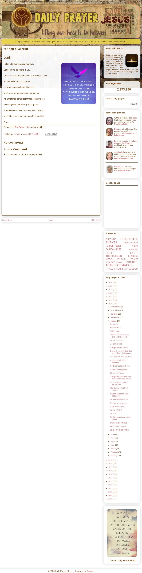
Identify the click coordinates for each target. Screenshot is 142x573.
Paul (116, 141)
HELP (109, 253)
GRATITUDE (114, 246)
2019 (110, 460)
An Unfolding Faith (124, 123)
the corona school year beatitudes (119, 395)
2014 (110, 478)
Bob (116, 129)
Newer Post (7, 220)
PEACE (122, 259)
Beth (135, 118)
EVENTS (111, 242)
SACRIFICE (110, 262)
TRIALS (109, 269)
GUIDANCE (113, 249)
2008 (110, 499)
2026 (110, 282)
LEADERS (133, 256)
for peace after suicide (119, 399)
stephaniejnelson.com (123, 158)
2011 (110, 488)
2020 (110, 304)
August (114, 321)
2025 (110, 286)
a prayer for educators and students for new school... (121, 378)
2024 (110, 290)
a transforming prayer (118, 370)
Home (51, 220)
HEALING (133, 249)
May (112, 441)
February (114, 452)
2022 (110, 297)
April (113, 445)
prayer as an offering (118, 423)
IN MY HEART (116, 410)
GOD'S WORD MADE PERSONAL (119, 383)
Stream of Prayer (117, 373)
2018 (110, 464)
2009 (110, 495)
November (115, 310)
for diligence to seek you (120, 366)
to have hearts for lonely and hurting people (119, 336)
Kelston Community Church (126, 142)
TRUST (118, 268)
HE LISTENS (115, 328)
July (112, 434)
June (113, 438)
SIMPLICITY (120, 262)
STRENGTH (132, 262)
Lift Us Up (114, 324)
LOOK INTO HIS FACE (119, 430)
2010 (110, 492)
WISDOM (133, 269)
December (115, 307)
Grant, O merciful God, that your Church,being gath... (121, 352)
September (115, 317)
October (114, 314)
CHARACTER (129, 239)
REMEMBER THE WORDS (121, 357)
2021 (110, 300)
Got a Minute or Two (123, 171)
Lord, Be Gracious (117, 406)
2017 (110, 467)
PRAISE (134, 259)
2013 (110, 481)
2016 (110, 471)
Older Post (95, 220)
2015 (110, 474)
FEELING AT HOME (118, 426)
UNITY (126, 269)
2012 (110, 485)
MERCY (109, 259)
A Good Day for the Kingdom (117, 361)
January (114, 456)
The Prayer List (22, 127)
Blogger (90, 571)
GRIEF (135, 246)
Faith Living (114, 331)
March (113, 448)
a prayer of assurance (119, 347)
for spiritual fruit (116, 340)
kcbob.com (119, 135)
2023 (110, 293)
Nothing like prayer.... (118, 403)
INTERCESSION (114, 256)
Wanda (117, 167)
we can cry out (116, 344)
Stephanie (118, 152)
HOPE (134, 253)
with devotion (128, 133)
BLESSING (111, 239)
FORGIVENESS (130, 242)
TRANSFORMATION (119, 265)
